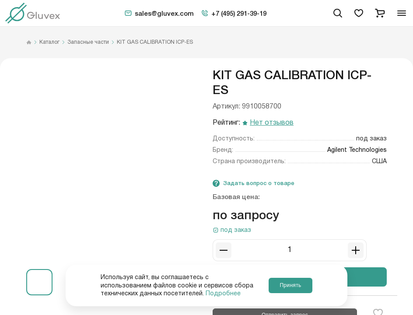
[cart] (379, 13)
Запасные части (88, 42)
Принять (290, 285)
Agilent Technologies (357, 150)
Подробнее (223, 293)
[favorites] (358, 13)
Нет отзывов (272, 123)
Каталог (49, 42)
